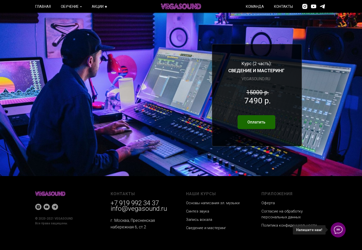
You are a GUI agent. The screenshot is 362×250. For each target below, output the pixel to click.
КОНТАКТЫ (283, 7)
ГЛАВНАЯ (43, 7)
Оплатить (256, 122)
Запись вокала (199, 219)
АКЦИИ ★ (100, 7)
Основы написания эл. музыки (213, 203)
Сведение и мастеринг (206, 228)
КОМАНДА (255, 7)
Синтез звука (197, 211)
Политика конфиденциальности (289, 225)
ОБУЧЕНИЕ (70, 7)
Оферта (268, 203)
